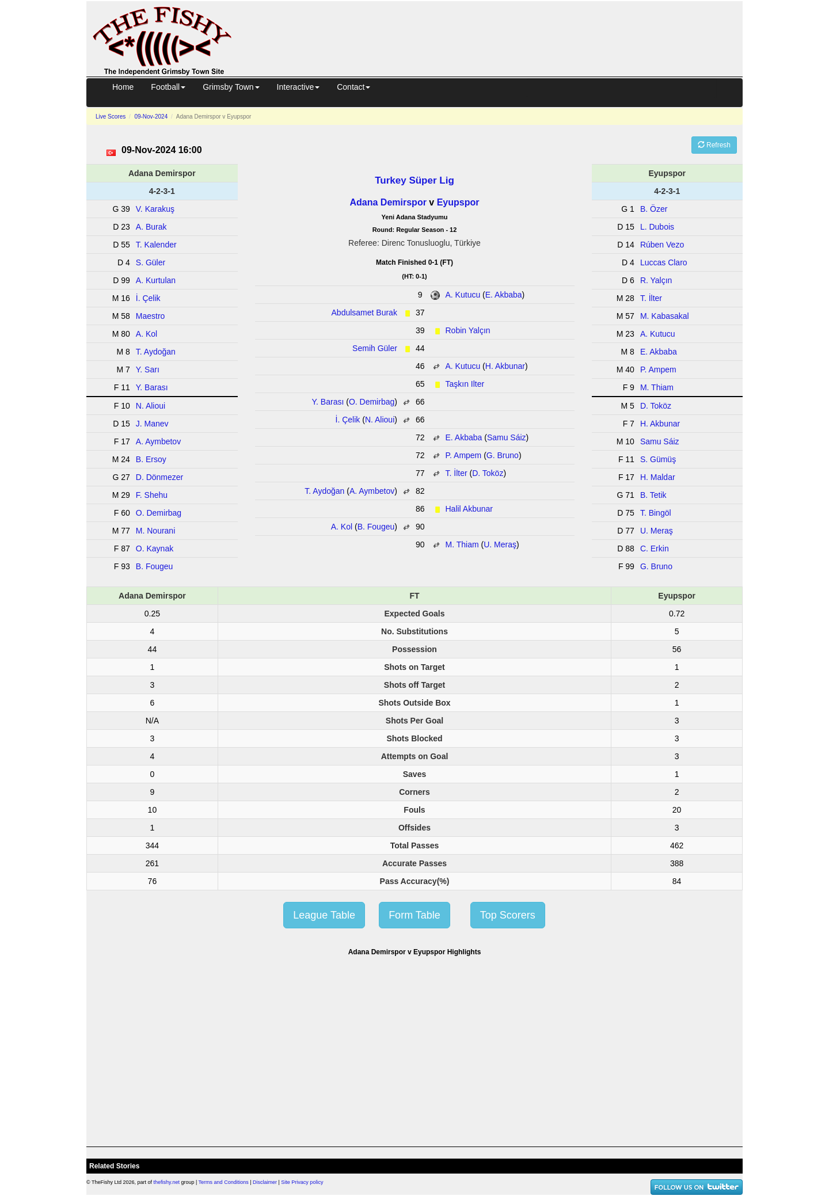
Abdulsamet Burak (364, 312)
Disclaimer (265, 1182)
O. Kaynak (154, 548)
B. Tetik (653, 495)
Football (168, 87)
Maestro (150, 316)
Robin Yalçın (468, 330)
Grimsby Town (231, 87)
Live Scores (111, 116)
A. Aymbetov (371, 491)
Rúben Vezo (662, 244)
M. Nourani (155, 530)
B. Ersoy (151, 459)
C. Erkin (654, 548)
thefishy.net (167, 1182)
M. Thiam (462, 544)
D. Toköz (487, 473)
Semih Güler (374, 348)
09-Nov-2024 (151, 116)
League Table (324, 915)
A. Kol (341, 526)
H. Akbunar (505, 366)
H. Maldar (657, 477)
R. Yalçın (656, 280)
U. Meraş (500, 544)
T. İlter (456, 473)
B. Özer (653, 209)
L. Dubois (657, 226)
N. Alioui (379, 419)
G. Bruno (502, 455)
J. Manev (152, 423)
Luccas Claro (663, 262)
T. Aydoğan (324, 491)
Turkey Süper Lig (414, 180)
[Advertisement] (497, 37)
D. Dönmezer (159, 477)
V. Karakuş (155, 209)
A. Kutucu (463, 294)
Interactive (298, 87)
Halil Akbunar (469, 508)
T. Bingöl (655, 512)
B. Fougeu (376, 526)
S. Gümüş (658, 459)
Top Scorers (507, 915)
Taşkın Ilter (465, 383)
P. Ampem (464, 455)
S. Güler (150, 262)
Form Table (414, 915)
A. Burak (151, 226)
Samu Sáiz (506, 437)
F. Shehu (152, 495)
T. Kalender (156, 244)
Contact (353, 87)
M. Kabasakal (664, 316)
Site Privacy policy (302, 1182)
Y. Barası (328, 401)
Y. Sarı (147, 369)
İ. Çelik (348, 419)
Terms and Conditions (224, 1182)
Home (123, 87)
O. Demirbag (371, 401)
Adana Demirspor (388, 202)
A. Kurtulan (156, 280)
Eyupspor (458, 202)
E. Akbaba (503, 294)
